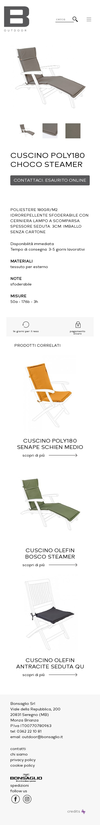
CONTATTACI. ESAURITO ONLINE (50, 180)
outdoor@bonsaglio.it (42, 737)
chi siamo (19, 754)
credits (76, 811)
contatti (18, 749)
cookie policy (22, 765)
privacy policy (23, 760)
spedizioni (19, 785)
